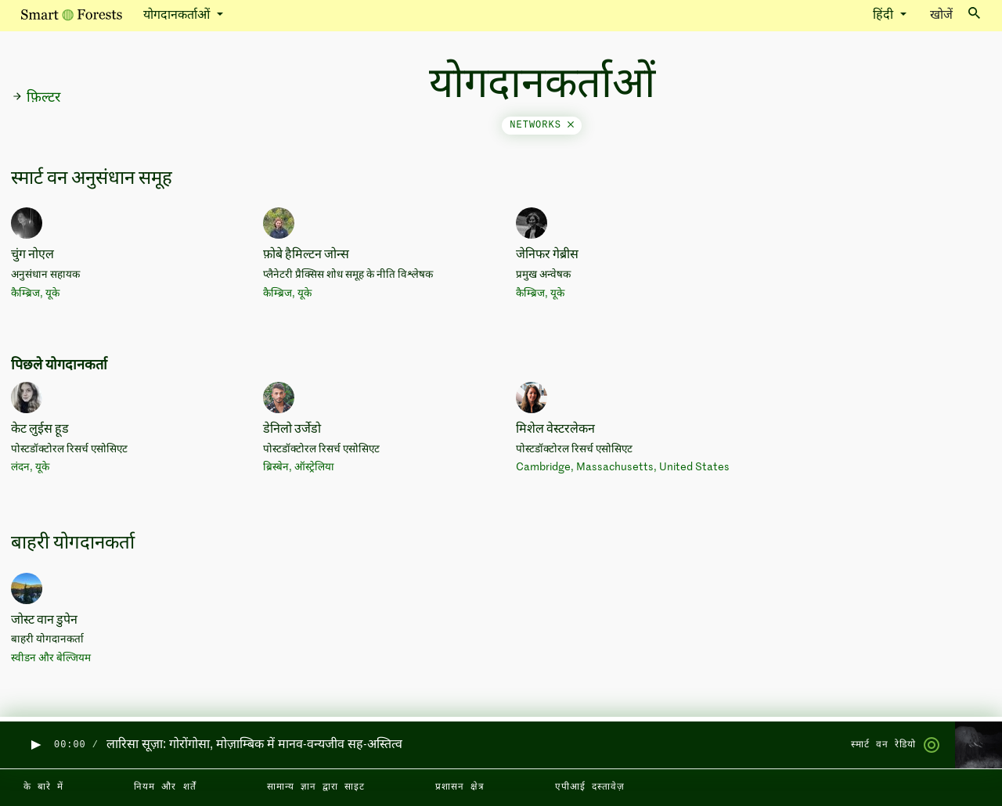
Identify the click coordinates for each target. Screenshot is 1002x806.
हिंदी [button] (884, 15)
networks (542, 125)
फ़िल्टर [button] (36, 98)
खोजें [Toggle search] (955, 14)
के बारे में (43, 787)
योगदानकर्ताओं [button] (178, 15)
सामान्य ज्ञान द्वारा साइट (316, 787)
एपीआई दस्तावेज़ (590, 787)
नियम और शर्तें (165, 787)
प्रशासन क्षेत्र (460, 787)
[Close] (571, 125)
